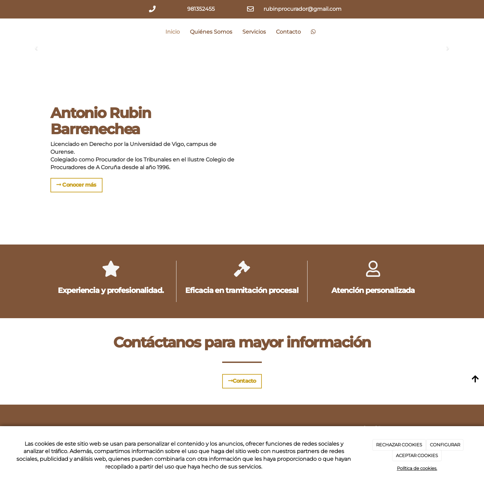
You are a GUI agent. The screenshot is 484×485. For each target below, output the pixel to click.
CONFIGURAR (445, 444)
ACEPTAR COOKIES (417, 455)
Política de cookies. (417, 468)
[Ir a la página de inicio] (48, 31)
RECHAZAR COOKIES (399, 444)
